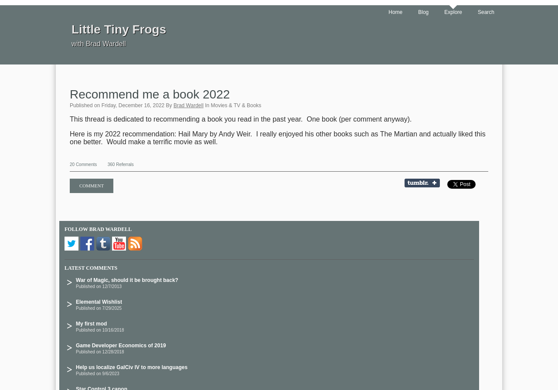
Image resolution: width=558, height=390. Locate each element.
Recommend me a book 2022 (150, 94)
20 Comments (83, 164)
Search (486, 12)
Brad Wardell (189, 105)
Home (395, 12)
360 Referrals (121, 164)
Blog (423, 12)
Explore (453, 12)
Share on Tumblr (425, 184)
